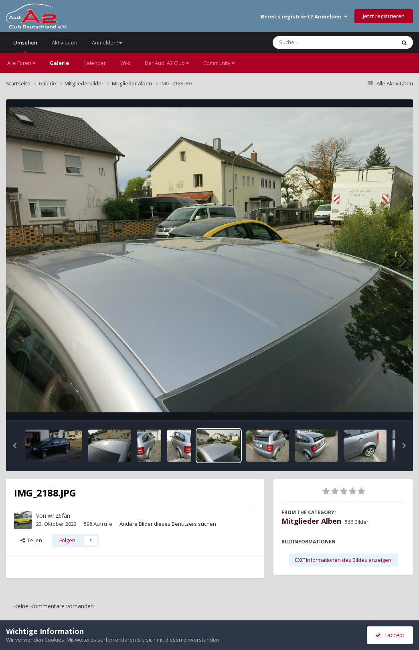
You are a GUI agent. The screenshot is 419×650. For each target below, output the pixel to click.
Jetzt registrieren (384, 16)
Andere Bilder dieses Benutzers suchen (167, 523)
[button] (15, 445)
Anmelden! (107, 42)
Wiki (125, 63)
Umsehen (25, 46)
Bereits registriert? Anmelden (304, 16)
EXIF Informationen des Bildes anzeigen (343, 559)
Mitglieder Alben (311, 521)
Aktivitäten (64, 42)
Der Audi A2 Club (167, 63)
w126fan (59, 515)
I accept (390, 635)
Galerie (59, 63)
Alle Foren (21, 63)
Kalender (94, 63)
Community (219, 63)
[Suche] (318, 42)
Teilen (31, 540)
